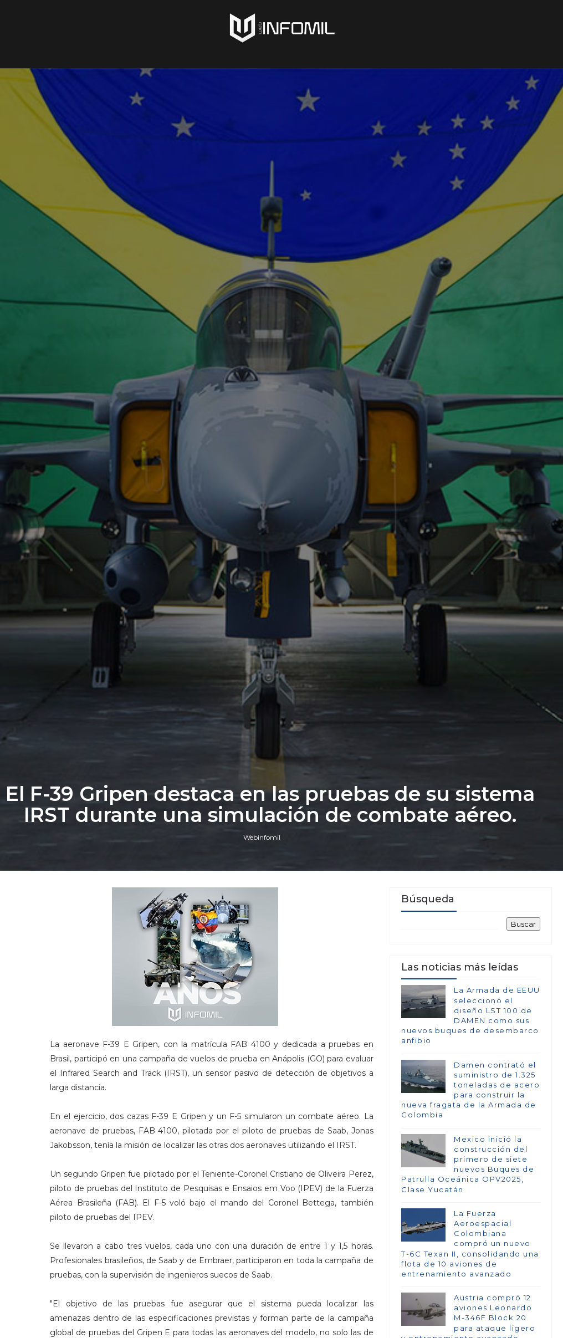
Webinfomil (261, 837)
